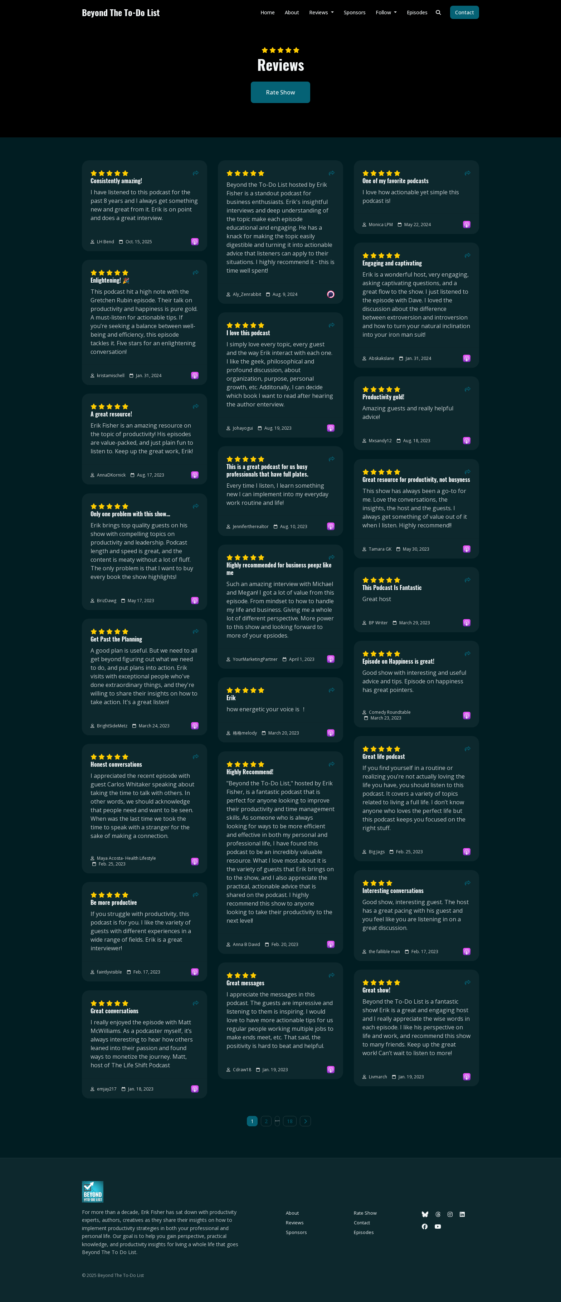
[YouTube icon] (438, 1226)
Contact (464, 12)
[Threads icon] (437, 1214)
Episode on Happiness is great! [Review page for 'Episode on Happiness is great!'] (398, 661)
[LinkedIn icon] (462, 1214)
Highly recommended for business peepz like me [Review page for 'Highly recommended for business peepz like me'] (279, 568)
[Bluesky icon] (425, 1214)
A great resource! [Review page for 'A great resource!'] (111, 414)
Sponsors (355, 12)
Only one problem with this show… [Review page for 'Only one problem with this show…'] (130, 514)
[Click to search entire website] (439, 12)
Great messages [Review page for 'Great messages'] (245, 983)
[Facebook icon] (425, 1226)
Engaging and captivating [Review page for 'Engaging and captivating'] (392, 263)
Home (267, 12)
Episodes (417, 12)
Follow (384, 12)
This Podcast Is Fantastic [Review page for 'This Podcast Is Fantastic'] (392, 587)
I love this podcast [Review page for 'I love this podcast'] (248, 333)
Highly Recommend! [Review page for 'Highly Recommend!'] (249, 772)
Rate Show (280, 92)
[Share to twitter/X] (196, 173)
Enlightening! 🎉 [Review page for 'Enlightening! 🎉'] (110, 280)
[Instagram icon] (450, 1214)
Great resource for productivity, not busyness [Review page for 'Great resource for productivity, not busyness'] (416, 479)
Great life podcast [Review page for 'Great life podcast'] (383, 756)
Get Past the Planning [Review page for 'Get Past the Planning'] (116, 639)
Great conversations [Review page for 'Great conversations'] (114, 1011)
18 (290, 1121)
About (292, 12)
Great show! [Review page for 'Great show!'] (376, 990)
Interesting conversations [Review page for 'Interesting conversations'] (393, 890)
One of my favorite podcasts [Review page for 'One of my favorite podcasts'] (395, 181)
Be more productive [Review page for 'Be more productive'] (114, 902)
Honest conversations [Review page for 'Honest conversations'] (116, 764)
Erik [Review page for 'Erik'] (231, 698)
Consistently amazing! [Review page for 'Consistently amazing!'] (116, 181)
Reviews (319, 12)
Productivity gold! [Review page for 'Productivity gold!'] (383, 397)
